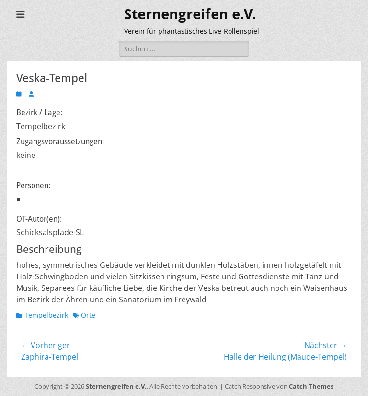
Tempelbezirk (46, 315)
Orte (88, 315)
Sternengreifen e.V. (190, 14)
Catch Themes (311, 386)
